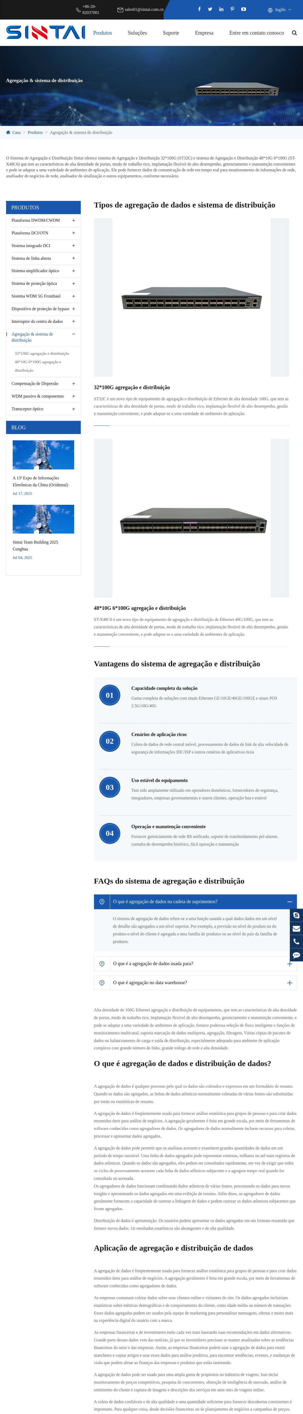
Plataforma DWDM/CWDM (36, 220)
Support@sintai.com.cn (146, 1368)
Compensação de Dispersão (35, 383)
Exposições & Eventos (264, 1265)
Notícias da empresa (262, 1248)
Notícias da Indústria (262, 1257)
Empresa (204, 33)
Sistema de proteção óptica (34, 283)
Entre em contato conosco (256, 33)
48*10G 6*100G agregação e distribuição (38, 366)
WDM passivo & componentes (38, 396)
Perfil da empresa (260, 1231)
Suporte (171, 33)
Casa (16, 132)
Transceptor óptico (27, 409)
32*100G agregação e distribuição (42, 353)
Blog (18, 427)
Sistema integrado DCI (31, 245)
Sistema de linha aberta (31, 258)
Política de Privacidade (280, 1407)
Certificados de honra (263, 1240)
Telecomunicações (101, 1240)
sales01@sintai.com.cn (144, 9)
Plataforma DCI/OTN (30, 233)
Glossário (173, 1248)
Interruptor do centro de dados (37, 321)
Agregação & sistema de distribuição (81, 132)
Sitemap (244, 1407)
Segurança (94, 1265)
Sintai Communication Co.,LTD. (58, 1407)
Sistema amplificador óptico (35, 270)
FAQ (169, 1231)
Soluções (137, 33)
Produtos (102, 33)
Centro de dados (99, 1231)
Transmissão (96, 1248)
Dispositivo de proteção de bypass (40, 309)
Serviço (171, 1265)
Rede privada (97, 1257)
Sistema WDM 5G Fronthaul (36, 296)
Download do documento (186, 1257)
